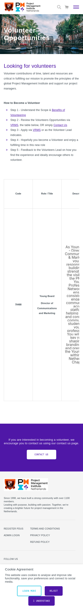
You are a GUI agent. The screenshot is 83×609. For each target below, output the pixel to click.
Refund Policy (40, 542)
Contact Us (60, 125)
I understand (41, 601)
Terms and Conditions (45, 528)
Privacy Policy (40, 535)
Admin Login (12, 535)
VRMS (14, 125)
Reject (54, 591)
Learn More (29, 591)
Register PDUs (13, 528)
